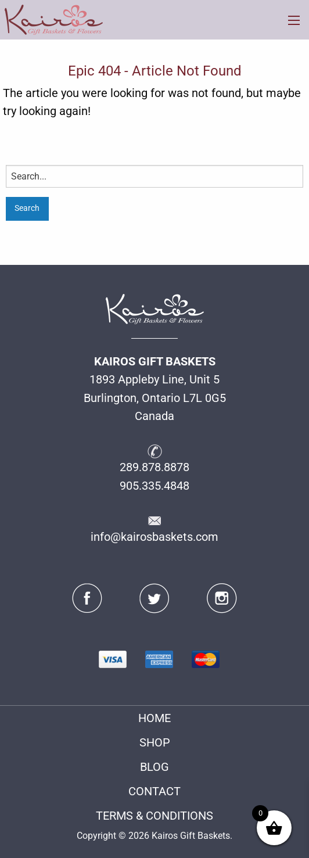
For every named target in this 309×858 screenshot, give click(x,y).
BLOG (154, 767)
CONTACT (154, 791)
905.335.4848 (154, 486)
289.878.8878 (154, 467)
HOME (154, 718)
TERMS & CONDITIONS (154, 816)
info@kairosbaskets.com (154, 537)
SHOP (154, 742)
